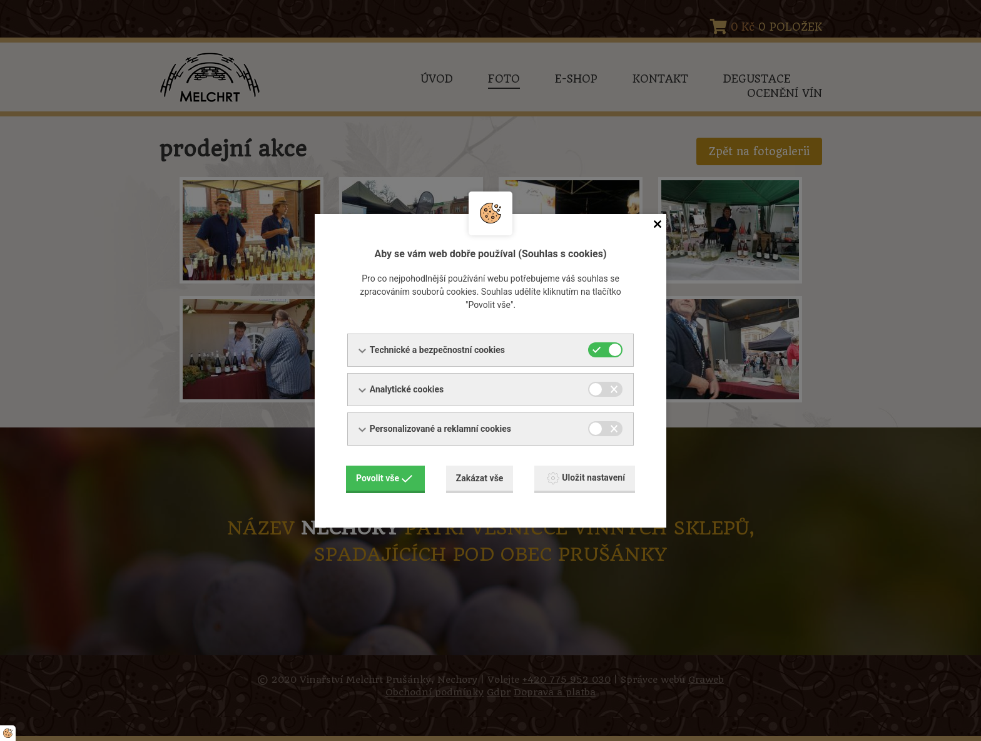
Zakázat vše (480, 478)
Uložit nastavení (586, 478)
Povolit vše (384, 478)
